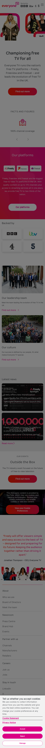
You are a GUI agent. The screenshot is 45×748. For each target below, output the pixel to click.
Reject (22, 736)
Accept (22, 729)
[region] (22, 721)
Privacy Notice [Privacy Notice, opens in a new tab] (9, 722)
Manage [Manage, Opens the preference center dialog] (22, 743)
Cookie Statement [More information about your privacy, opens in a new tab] (10, 718)
